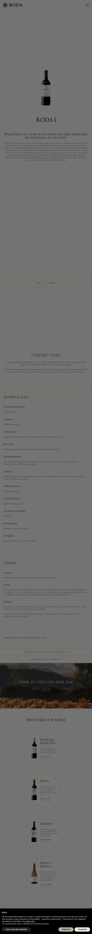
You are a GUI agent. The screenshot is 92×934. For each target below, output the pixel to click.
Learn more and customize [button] (16, 929)
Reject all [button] (66, 929)
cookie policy (30, 921)
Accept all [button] (82, 929)
